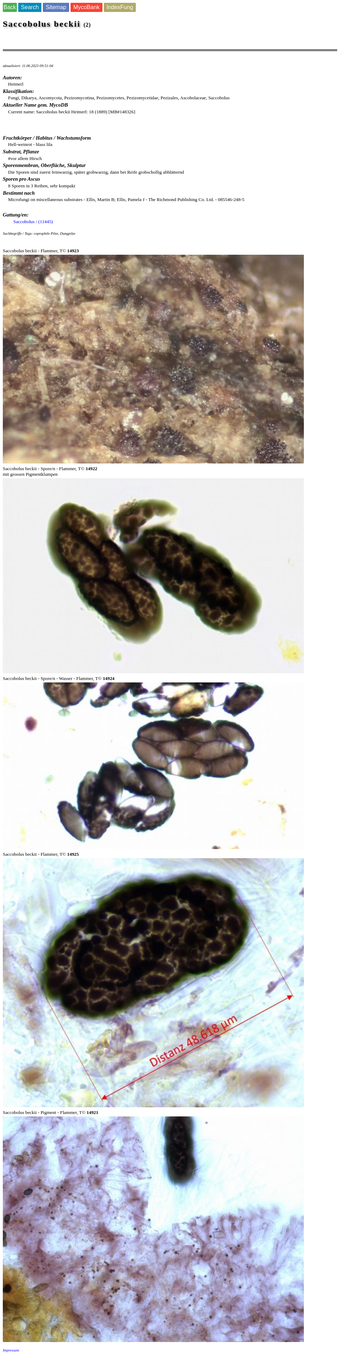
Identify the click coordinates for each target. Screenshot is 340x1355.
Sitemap (56, 7)
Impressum (11, 1350)
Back (10, 7)
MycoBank (86, 7)
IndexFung (120, 7)
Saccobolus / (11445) (33, 221)
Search (30, 7)
